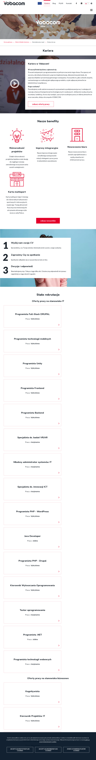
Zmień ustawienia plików (76, 749)
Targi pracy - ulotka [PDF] (20, 618)
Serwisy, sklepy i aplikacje (71, 723)
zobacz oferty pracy (42, 108)
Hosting (65, 717)
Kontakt (68, 5)
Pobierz (84, 618)
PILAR (58, 5)
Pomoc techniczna (69, 720)
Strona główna (8, 46)
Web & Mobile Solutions (22, 46)
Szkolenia (65, 731)
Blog (50, 5)
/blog (17, 683)
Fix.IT (64, 728)
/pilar (78, 653)
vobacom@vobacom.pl (42, 725)
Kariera (42, 5)
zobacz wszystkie (48, 225)
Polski (86, 5)
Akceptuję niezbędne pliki (48, 749)
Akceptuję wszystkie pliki (20, 749)
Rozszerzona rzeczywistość (72, 725)
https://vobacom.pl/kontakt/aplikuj (17, 653)
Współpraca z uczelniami (48, 653)
